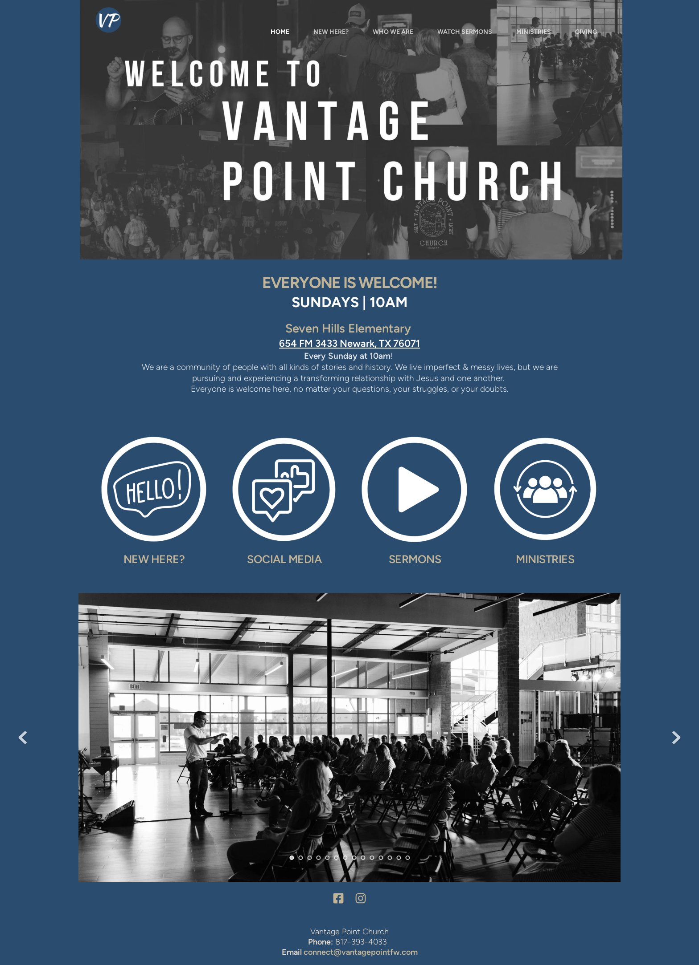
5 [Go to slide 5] (327, 858)
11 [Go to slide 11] (380, 858)
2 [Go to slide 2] (300, 858)
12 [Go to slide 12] (389, 858)
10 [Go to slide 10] (372, 858)
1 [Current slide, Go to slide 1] (291, 858)
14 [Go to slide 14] (407, 858)
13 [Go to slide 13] (398, 858)
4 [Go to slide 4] (318, 858)
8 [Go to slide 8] (354, 858)
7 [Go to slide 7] (345, 858)
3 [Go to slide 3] (309, 858)
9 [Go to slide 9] (363, 858)
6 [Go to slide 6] (336, 858)
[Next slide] (676, 737)
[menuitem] (280, 32)
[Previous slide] (22, 737)
